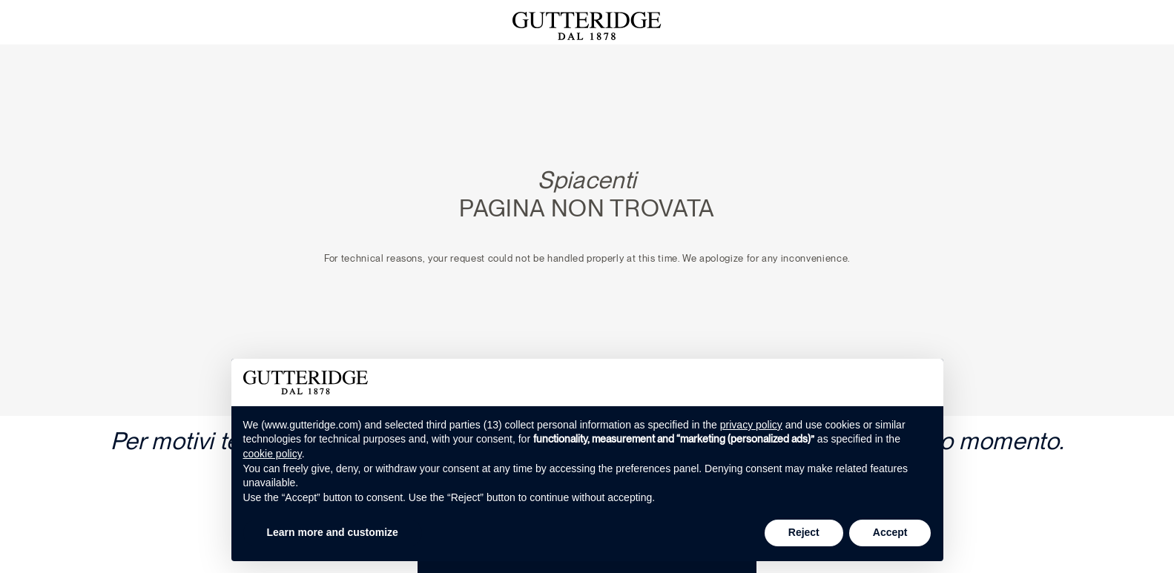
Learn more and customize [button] (332, 532)
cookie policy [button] (272, 454)
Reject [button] (804, 532)
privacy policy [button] (751, 425)
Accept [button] (890, 532)
